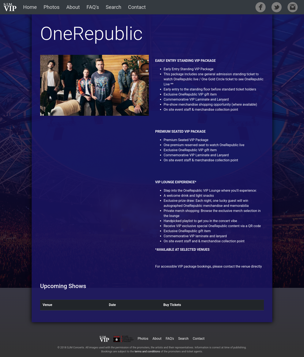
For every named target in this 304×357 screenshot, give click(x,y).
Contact (137, 7)
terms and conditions (147, 351)
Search (113, 7)
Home (30, 7)
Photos (51, 7)
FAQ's (93, 7)
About (73, 7)
